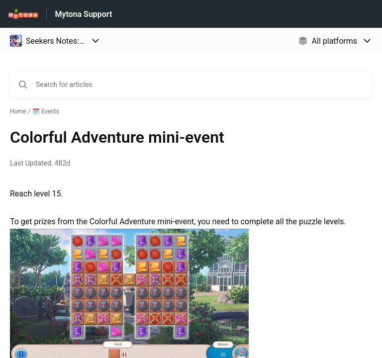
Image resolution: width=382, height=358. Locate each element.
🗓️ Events (45, 111)
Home (18, 111)
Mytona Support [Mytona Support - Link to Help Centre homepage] (83, 14)
